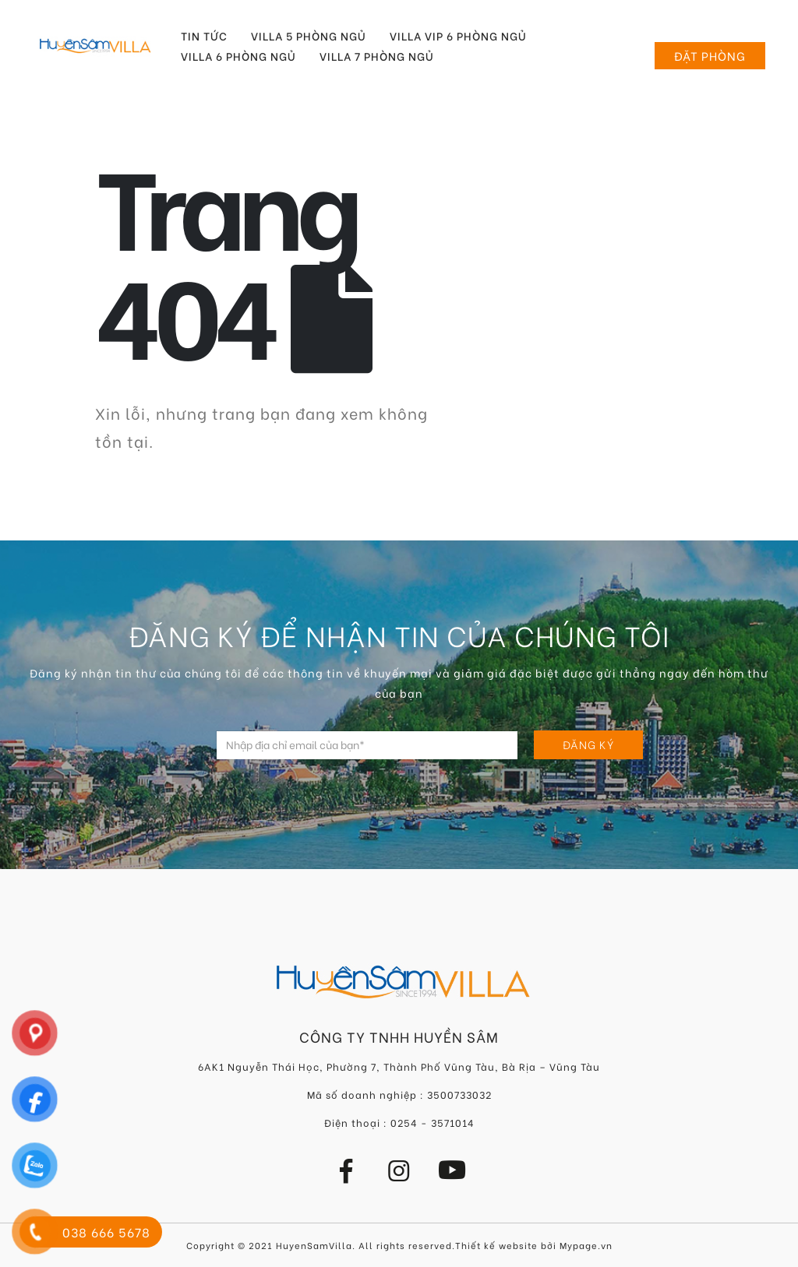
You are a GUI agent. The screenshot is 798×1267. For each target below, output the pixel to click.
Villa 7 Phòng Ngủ (377, 56)
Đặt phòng (710, 55)
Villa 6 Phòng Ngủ (238, 56)
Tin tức (204, 36)
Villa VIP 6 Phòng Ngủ (458, 36)
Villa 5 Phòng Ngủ (308, 36)
